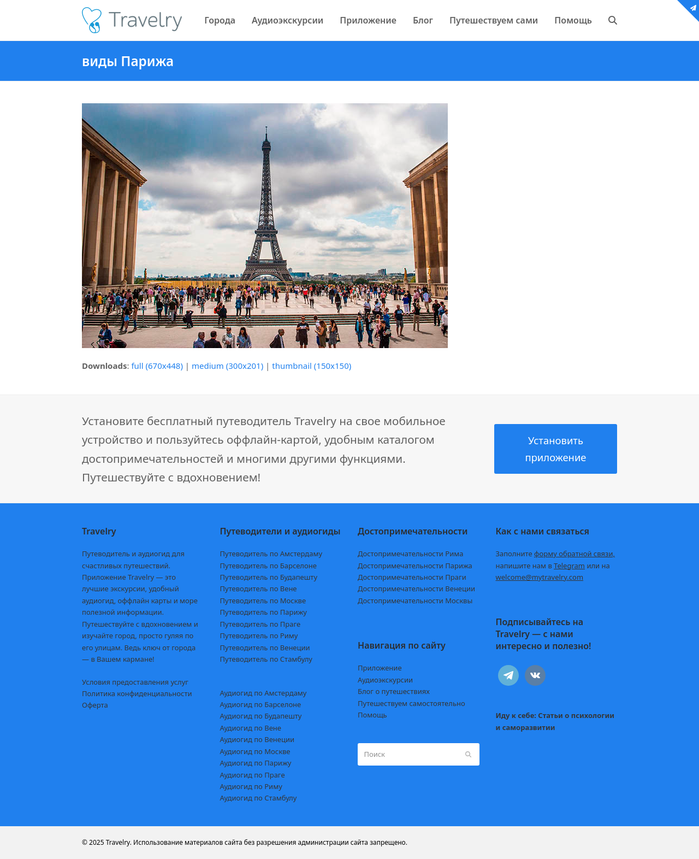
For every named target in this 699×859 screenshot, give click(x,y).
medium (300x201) (227, 365)
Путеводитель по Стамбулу (266, 659)
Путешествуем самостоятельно (411, 703)
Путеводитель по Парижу (263, 612)
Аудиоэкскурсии (385, 680)
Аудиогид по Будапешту (261, 716)
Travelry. (119, 842)
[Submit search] (468, 754)
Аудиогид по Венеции (257, 739)
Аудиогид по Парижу (256, 763)
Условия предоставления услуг (135, 682)
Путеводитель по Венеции (265, 647)
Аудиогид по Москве (255, 751)
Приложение (380, 668)
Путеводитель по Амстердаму (271, 553)
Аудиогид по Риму (251, 786)
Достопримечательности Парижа (415, 565)
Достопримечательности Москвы (415, 600)
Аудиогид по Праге (252, 775)
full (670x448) (157, 365)
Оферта (95, 705)
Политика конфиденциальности (137, 693)
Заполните (555, 553)
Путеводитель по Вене (258, 588)
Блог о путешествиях (394, 691)
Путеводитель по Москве (263, 600)
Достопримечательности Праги (412, 577)
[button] (612, 20)
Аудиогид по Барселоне (260, 704)
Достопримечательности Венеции (416, 588)
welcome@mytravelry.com (540, 577)
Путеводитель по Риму (259, 635)
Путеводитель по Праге (260, 624)
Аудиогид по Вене (250, 728)
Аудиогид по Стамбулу (258, 798)
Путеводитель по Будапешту (269, 577)
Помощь (372, 715)
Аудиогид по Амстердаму (263, 693)
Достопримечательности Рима (410, 553)
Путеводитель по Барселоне (268, 565)
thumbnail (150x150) (311, 365)
